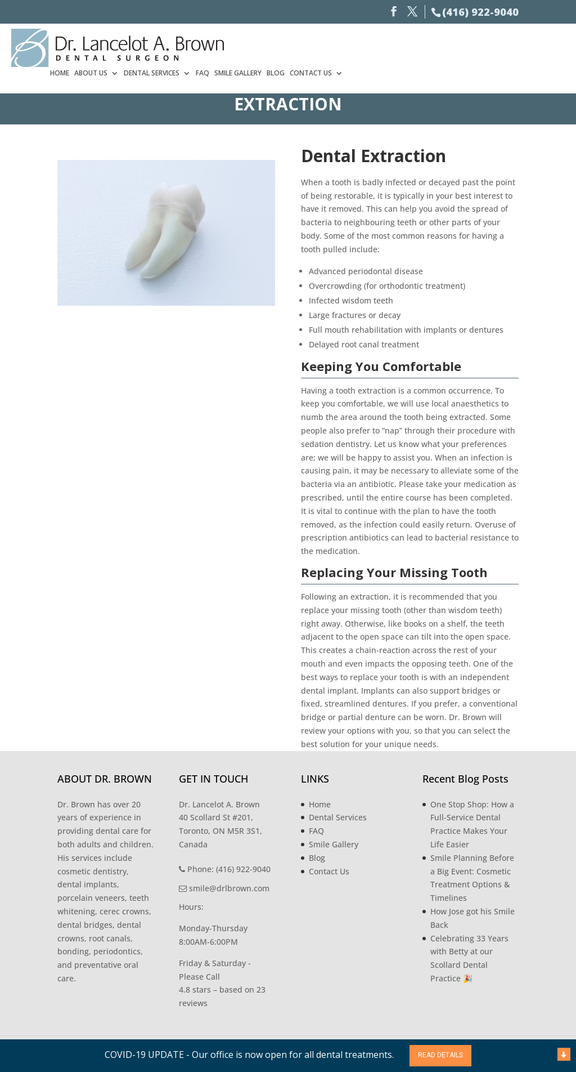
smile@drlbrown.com (224, 888)
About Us (312, 47)
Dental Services (373, 47)
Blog (497, 47)
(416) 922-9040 (480, 12)
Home (281, 47)
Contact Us (532, 47)
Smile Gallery (459, 47)
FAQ (424, 47)
